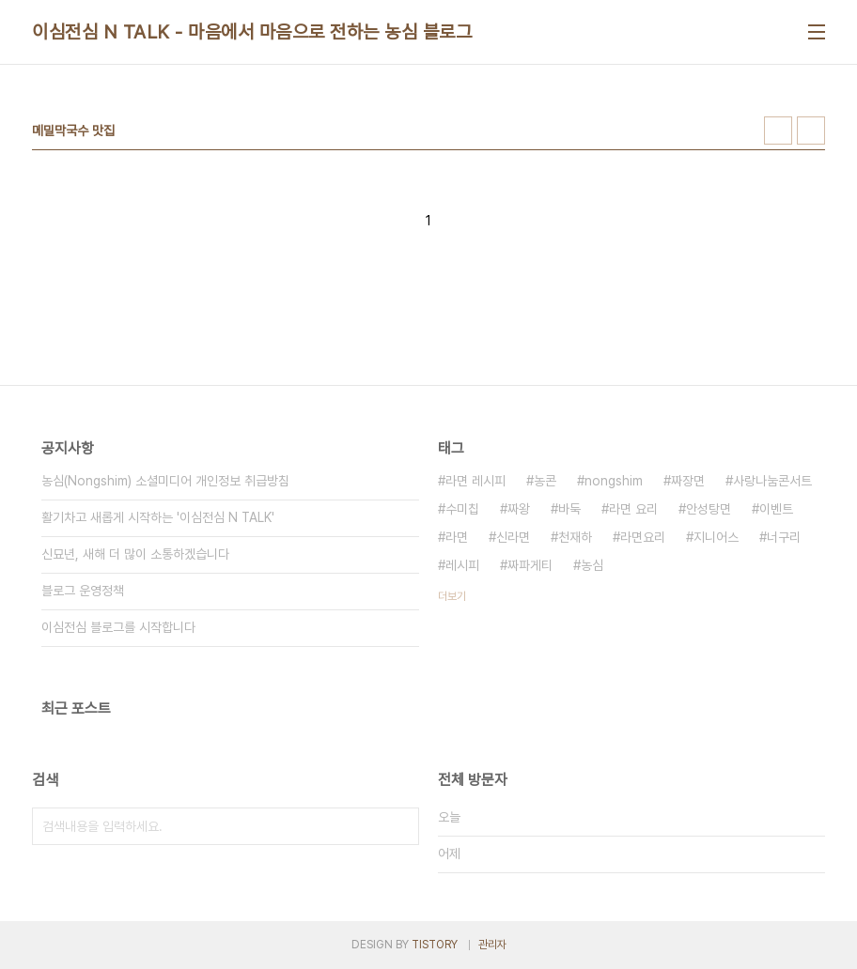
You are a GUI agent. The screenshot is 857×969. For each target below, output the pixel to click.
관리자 (492, 944)
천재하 (575, 537)
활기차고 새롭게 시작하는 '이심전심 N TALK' (157, 517)
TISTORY (435, 944)
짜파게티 (530, 565)
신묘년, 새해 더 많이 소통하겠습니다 (135, 553)
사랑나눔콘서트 (772, 480)
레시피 (462, 565)
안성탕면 (708, 508)
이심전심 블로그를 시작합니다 (118, 627)
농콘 (545, 480)
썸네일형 (778, 130)
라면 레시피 (475, 480)
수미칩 (462, 508)
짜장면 (688, 480)
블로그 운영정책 (82, 590)
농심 (592, 565)
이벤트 (776, 508)
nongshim (613, 480)
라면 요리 (633, 508)
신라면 (513, 537)
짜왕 (518, 508)
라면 (456, 537)
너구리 (784, 537)
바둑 (569, 508)
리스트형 (811, 130)
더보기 (452, 596)
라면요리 (642, 537)
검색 (400, 826)
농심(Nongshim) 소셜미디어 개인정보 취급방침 (165, 480)
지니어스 (716, 537)
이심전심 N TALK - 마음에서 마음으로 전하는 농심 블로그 (252, 32)
